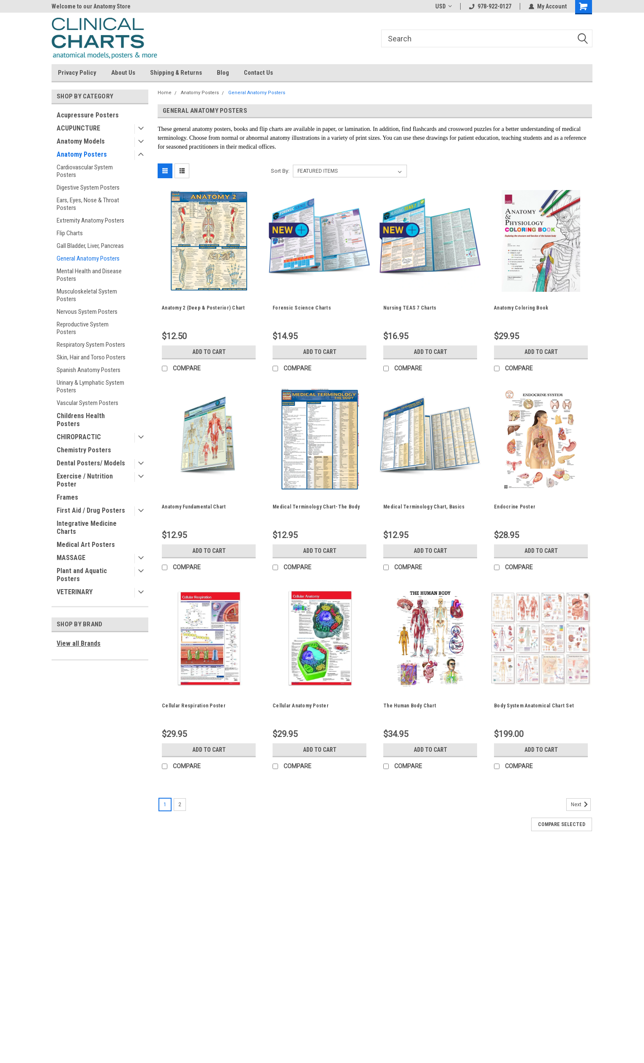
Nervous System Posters (87, 311)
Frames (67, 497)
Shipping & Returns (176, 72)
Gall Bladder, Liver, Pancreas (90, 246)
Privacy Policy (77, 72)
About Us (123, 72)
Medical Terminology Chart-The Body (316, 507)
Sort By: (280, 171)
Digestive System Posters (88, 187)
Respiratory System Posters (91, 344)
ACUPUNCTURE (78, 128)
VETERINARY (75, 592)
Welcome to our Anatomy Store (91, 6)
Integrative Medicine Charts (87, 527)
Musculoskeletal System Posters (87, 295)
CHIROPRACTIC (79, 437)
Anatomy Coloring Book (521, 308)
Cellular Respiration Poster (194, 706)
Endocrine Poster (514, 507)
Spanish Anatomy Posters (88, 370)
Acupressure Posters (88, 115)
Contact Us (258, 72)
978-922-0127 (490, 6)
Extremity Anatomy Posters (90, 220)
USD (443, 6)
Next (581, 804)
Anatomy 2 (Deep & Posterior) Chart (203, 308)
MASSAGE (71, 558)
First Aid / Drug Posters (91, 510)
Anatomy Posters (82, 154)
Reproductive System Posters (83, 328)
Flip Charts (70, 233)
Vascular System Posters (87, 403)
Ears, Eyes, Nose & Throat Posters (88, 204)
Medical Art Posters (86, 545)
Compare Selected (561, 824)
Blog (223, 72)
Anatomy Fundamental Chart (194, 507)
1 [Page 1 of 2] (165, 804)
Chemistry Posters (84, 450)
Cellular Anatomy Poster (301, 706)
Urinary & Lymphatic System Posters (90, 386)
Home (165, 92)
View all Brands (79, 643)
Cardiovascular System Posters (85, 171)
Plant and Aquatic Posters (82, 575)
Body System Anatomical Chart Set (534, 706)
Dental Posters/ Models (91, 463)
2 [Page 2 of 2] (179, 804)
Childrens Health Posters (81, 420)
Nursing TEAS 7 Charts (409, 308)
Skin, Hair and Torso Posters (91, 357)
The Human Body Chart (409, 706)
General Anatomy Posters (88, 258)
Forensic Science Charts (302, 308)
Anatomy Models (81, 141)
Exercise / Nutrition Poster (85, 480)
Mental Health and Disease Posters (89, 275)
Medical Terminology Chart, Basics (423, 507)
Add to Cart (209, 351)
